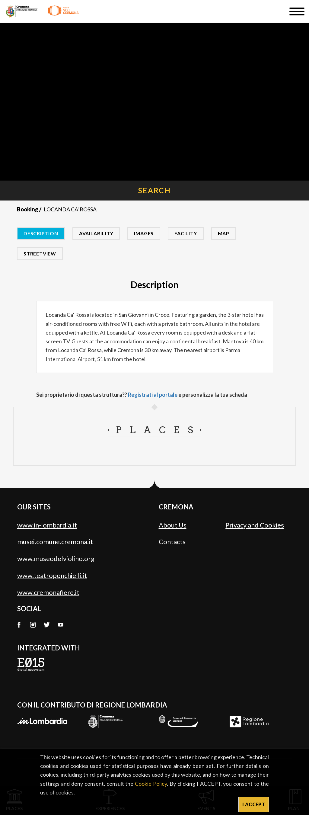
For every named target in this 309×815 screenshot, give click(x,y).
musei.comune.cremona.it (55, 541)
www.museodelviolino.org (55, 558)
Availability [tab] (96, 233)
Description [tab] (41, 233)
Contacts (172, 541)
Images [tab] (144, 233)
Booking (27, 209)
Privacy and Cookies (254, 525)
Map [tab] (223, 233)
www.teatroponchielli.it (52, 575)
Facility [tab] (185, 233)
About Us (172, 525)
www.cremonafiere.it (48, 592)
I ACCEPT (253, 804)
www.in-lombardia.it (47, 525)
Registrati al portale (152, 394)
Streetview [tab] (40, 253)
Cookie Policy (151, 783)
